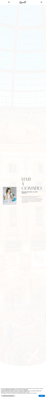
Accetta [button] (41, 395)
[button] (44, 387)
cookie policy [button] (25, 389)
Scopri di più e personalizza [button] (8, 395)
